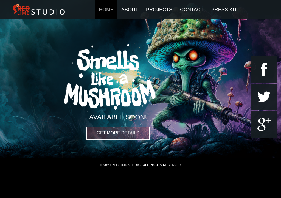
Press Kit (224, 9)
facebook (264, 69)
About (129, 9)
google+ (264, 124)
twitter (264, 97)
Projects (159, 9)
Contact (192, 9)
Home (106, 9)
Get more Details (118, 133)
